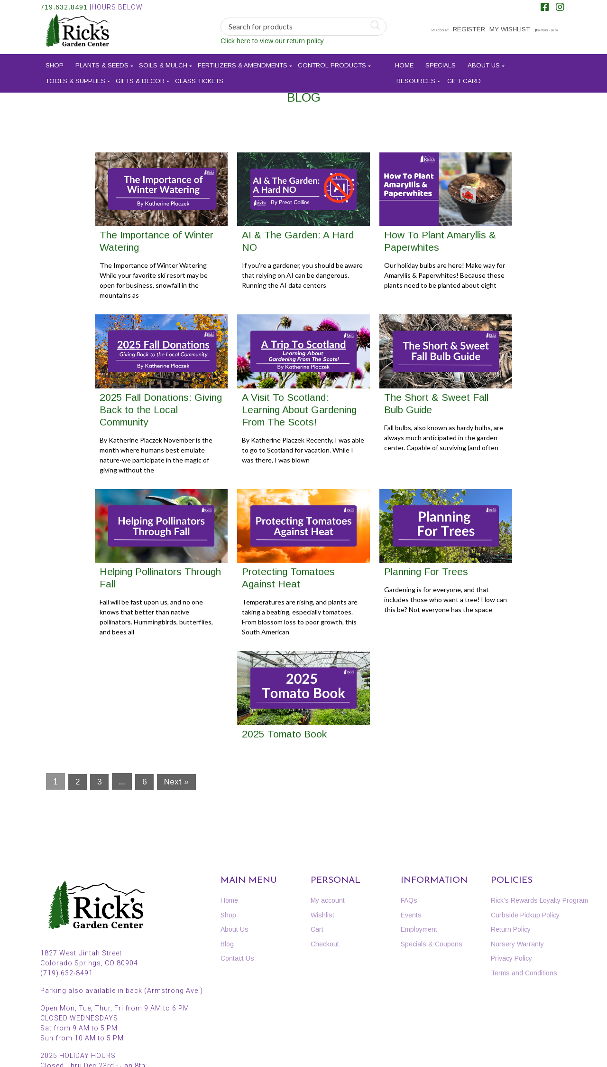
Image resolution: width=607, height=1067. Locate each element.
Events (411, 915)
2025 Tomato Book (284, 733)
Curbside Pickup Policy (525, 915)
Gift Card (464, 76)
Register (471, 29)
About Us (484, 61)
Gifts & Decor (140, 76)
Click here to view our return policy (272, 41)
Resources (415, 76)
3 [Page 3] (99, 781)
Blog (227, 944)
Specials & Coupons (431, 944)
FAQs (409, 900)
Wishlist (322, 915)
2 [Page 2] (77, 781)
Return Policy (511, 929)
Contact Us (237, 958)
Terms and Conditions (524, 973)
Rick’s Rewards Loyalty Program (539, 900)
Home (404, 61)
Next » (176, 781)
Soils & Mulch (163, 61)
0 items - (437, 44)
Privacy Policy (511, 958)
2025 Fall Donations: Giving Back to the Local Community (161, 409)
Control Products (332, 61)
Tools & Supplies (75, 76)
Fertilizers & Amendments (242, 61)
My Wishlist (511, 29)
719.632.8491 (64, 7)
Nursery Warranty (517, 944)
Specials (440, 61)
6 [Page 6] (144, 781)
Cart (317, 929)
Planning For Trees (426, 571)
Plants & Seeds (102, 61)
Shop (55, 61)
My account (431, 29)
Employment (419, 929)
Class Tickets (199, 76)
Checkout (325, 944)
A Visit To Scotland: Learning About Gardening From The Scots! (299, 409)
